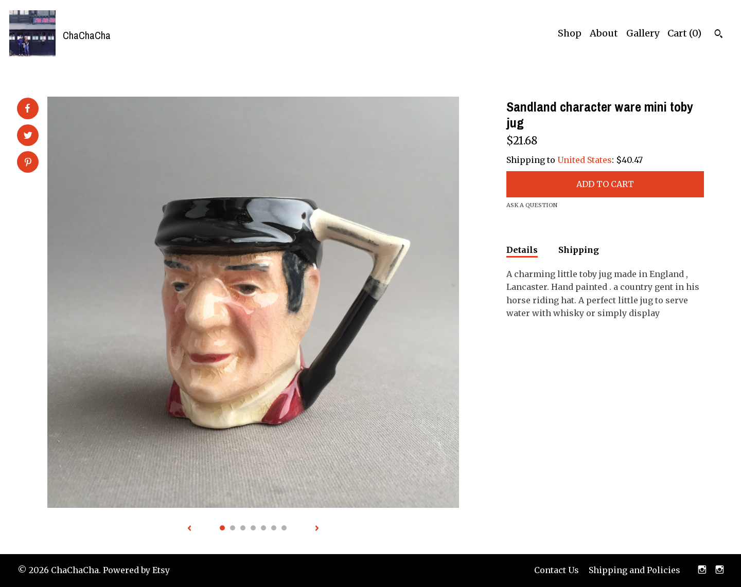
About (604, 33)
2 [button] (232, 527)
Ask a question (531, 205)
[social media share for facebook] (27, 108)
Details (522, 250)
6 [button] (273, 527)
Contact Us (556, 570)
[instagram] (702, 570)
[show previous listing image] (189, 529)
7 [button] (284, 527)
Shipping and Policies (634, 570)
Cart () (684, 33)
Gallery (642, 33)
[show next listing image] (317, 529)
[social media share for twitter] (28, 136)
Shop (569, 33)
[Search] (718, 35)
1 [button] (222, 527)
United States (584, 160)
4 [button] (253, 527)
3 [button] (242, 527)
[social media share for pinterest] (28, 163)
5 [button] (263, 527)
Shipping (578, 250)
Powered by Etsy (136, 570)
